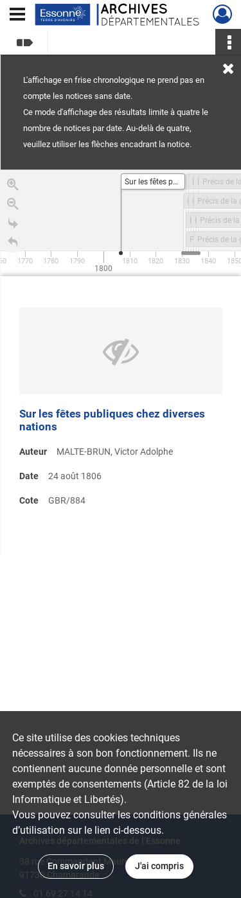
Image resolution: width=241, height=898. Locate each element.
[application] (121, 223)
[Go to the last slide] (13, 225)
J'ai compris (159, 866)
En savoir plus (76, 866)
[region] (121, 362)
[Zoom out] (13, 206)
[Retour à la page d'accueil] (13, 244)
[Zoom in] (13, 187)
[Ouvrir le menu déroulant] (17, 15)
